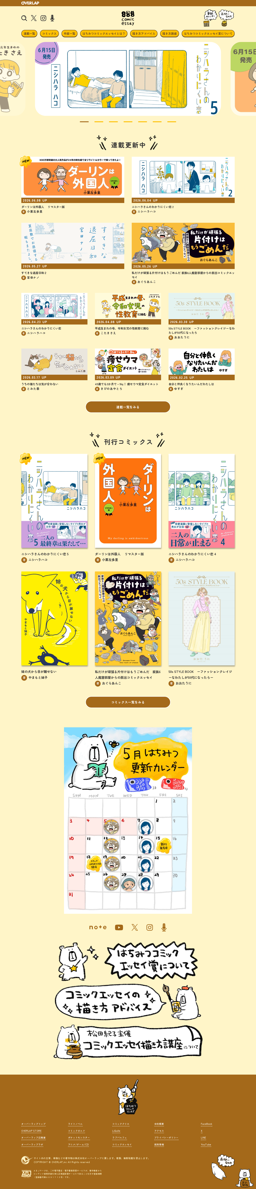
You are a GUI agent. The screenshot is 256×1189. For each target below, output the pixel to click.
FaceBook (206, 1123)
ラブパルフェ (119, 1137)
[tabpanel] (128, 79)
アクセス (159, 1130)
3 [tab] (111, 123)
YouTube (206, 1144)
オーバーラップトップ (33, 1123)
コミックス (49, 33)
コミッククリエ (120, 1123)
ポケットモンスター (79, 1137)
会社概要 (159, 1123)
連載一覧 (29, 33)
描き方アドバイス (143, 33)
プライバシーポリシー (166, 1137)
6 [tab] (154, 123)
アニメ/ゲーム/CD (78, 1144)
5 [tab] (140, 123)
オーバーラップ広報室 (33, 1137)
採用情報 (159, 1144)
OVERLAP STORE (31, 1130)
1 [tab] (81, 123)
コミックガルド (76, 1130)
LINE (203, 1137)
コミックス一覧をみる (128, 702)
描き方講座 (169, 33)
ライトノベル (75, 1123)
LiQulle (116, 1130)
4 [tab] (125, 123)
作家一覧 (69, 33)
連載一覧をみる (128, 406)
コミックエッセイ (122, 1144)
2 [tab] (96, 123)
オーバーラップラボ (32, 1144)
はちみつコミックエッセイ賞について (208, 33)
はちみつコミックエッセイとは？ (103, 33)
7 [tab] (169, 123)
